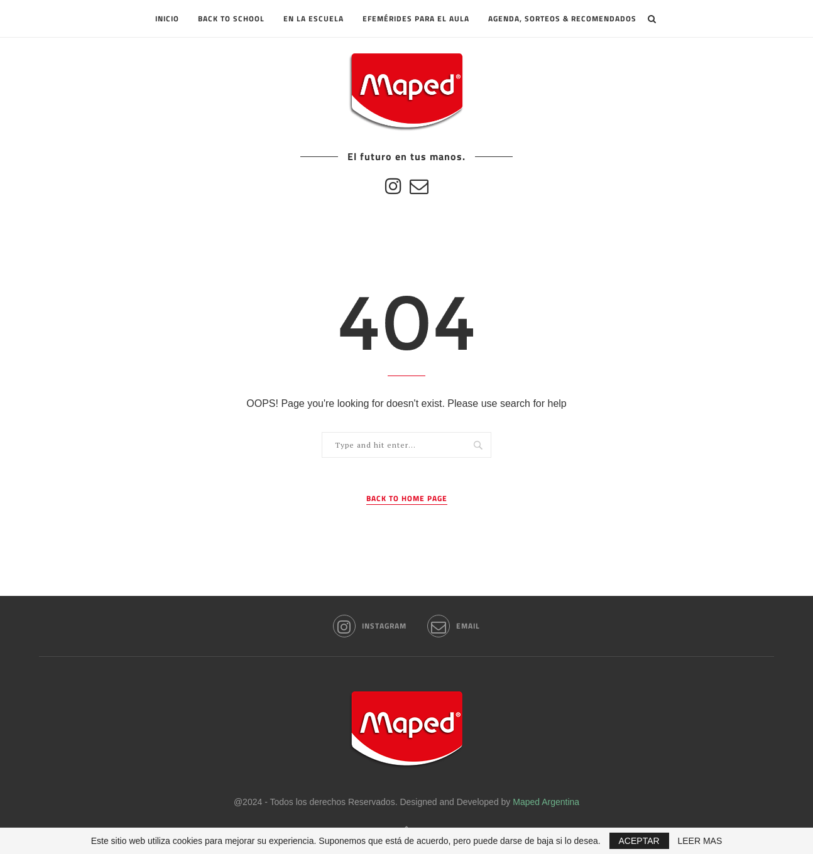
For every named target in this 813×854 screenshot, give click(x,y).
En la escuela (313, 18)
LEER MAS (700, 840)
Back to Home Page (406, 498)
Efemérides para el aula (416, 18)
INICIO (167, 18)
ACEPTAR (639, 841)
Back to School (231, 18)
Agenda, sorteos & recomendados (562, 18)
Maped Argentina (546, 802)
